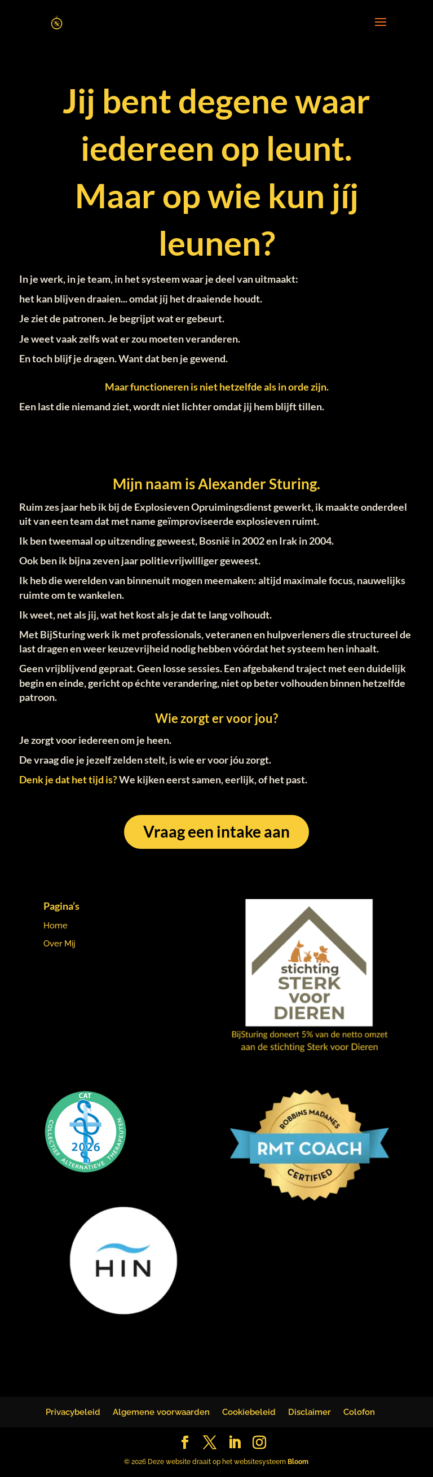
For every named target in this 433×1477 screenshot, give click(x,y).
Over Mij (59, 944)
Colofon (359, 1412)
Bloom (298, 1462)
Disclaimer (309, 1412)
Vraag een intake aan (216, 831)
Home (55, 926)
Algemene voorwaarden (161, 1412)
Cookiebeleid (249, 1412)
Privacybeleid (73, 1412)
